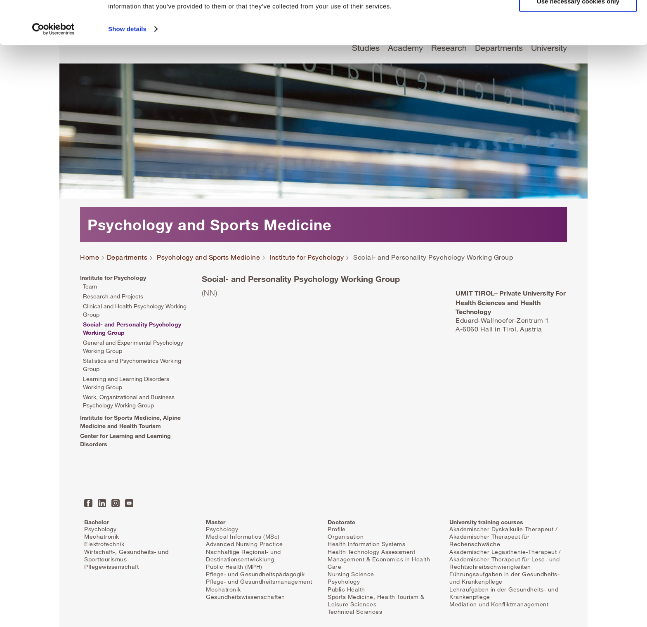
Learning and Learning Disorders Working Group (126, 382)
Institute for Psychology (306, 257)
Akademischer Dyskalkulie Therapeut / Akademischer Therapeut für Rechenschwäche (503, 536)
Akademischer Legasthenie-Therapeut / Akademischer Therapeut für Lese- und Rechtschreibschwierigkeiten (505, 559)
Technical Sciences (355, 611)
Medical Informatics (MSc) (243, 536)
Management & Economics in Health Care (379, 563)
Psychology (100, 528)
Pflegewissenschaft (111, 566)
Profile (337, 528)
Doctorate (341, 521)
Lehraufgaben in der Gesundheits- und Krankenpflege (503, 593)
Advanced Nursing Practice (244, 543)
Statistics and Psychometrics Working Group (132, 364)
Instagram (115, 503)
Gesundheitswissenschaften (245, 596)
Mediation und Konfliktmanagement (498, 604)
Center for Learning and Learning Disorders (125, 439)
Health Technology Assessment (371, 551)
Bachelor (96, 521)
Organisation (346, 536)
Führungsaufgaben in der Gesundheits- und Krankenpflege (504, 577)
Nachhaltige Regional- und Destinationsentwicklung (243, 555)
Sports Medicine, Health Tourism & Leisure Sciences (376, 600)
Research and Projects (113, 296)
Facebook (88, 503)
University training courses (486, 521)
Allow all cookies (578, 20)
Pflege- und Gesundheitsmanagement (259, 581)
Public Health (346, 589)
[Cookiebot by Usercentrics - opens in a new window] (53, 72)
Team (90, 286)
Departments (127, 257)
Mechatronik (101, 536)
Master (215, 521)
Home (89, 257)
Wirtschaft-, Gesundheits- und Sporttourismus (126, 555)
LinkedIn (102, 503)
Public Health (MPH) (234, 566)
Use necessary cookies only (578, 44)
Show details (127, 72)
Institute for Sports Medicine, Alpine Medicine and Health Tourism (130, 421)
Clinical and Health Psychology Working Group (135, 310)
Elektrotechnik (104, 543)
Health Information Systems (366, 543)
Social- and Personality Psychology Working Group (132, 328)
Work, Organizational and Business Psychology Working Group (129, 401)
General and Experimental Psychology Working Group (133, 346)
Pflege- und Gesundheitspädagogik (255, 573)
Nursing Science (351, 573)
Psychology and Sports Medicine (208, 257)
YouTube (129, 503)
